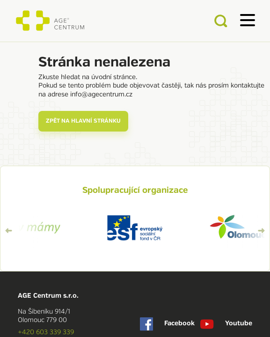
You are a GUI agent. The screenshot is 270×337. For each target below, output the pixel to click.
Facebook (167, 323)
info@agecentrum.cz (101, 94)
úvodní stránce (113, 77)
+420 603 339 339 (46, 332)
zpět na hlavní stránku (83, 121)
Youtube (226, 323)
